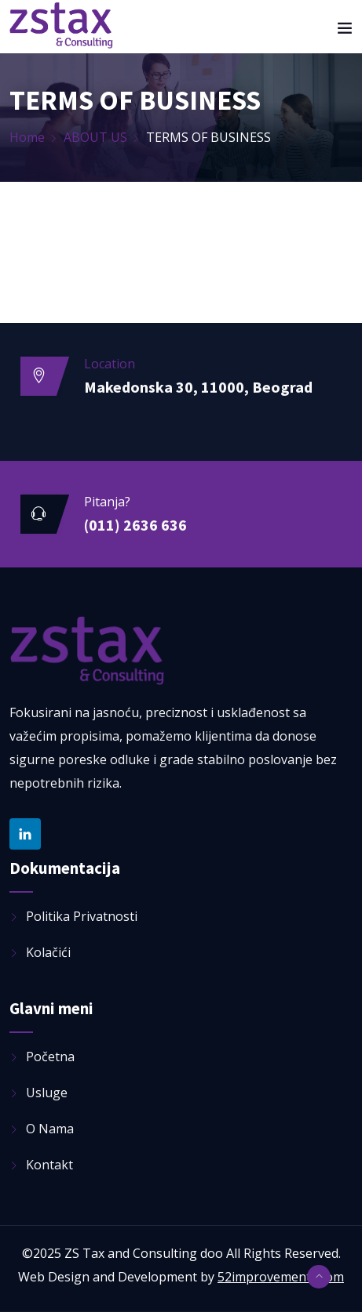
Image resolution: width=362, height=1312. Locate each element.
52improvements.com (281, 1276)
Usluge (47, 1092)
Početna (50, 1056)
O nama (50, 1128)
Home (27, 137)
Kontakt (49, 1164)
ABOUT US (95, 137)
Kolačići (48, 952)
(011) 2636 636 (135, 525)
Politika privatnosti (81, 916)
